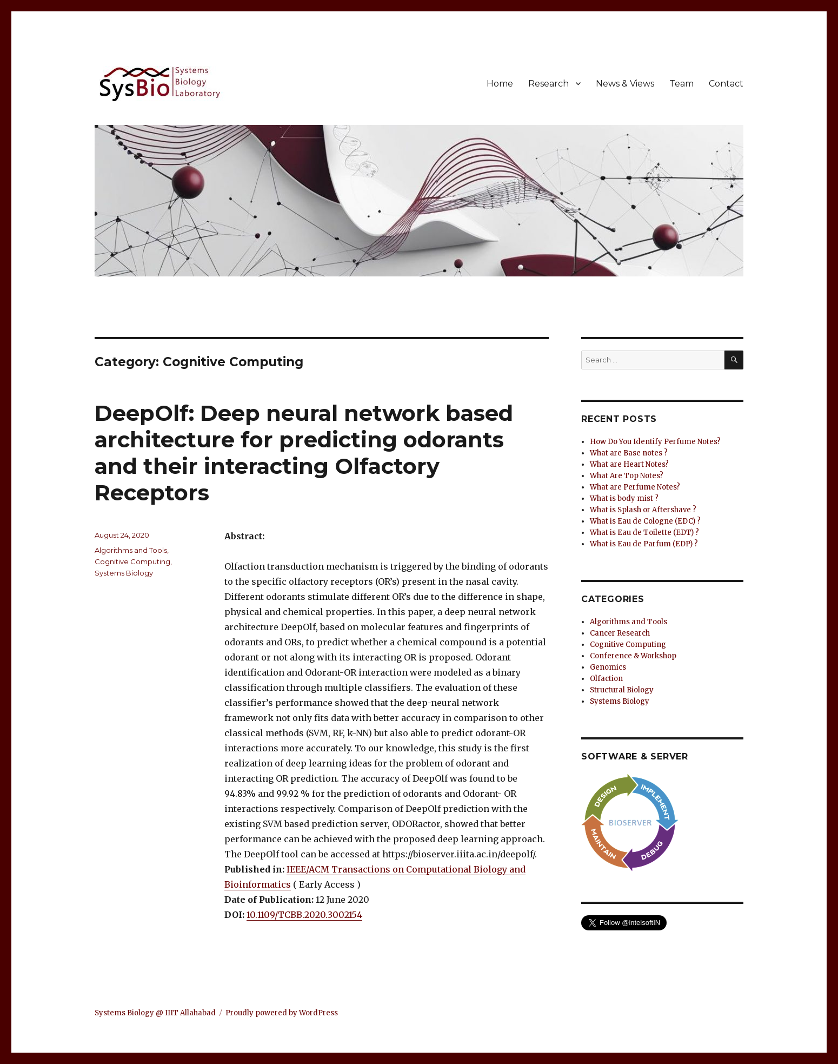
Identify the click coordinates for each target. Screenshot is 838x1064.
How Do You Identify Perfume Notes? (655, 441)
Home (500, 83)
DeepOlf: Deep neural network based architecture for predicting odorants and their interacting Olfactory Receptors (304, 453)
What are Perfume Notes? (635, 487)
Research (548, 83)
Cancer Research (620, 633)
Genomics (608, 667)
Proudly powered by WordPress (281, 1012)
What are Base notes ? (629, 453)
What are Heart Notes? (629, 464)
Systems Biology (124, 573)
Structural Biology (622, 690)
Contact (726, 83)
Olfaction (606, 678)
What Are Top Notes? (626, 475)
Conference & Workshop (633, 655)
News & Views (625, 83)
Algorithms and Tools (131, 550)
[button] (386, 914)
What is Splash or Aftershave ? (643, 509)
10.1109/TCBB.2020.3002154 (304, 914)
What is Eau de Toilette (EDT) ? (644, 532)
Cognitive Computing (132, 561)
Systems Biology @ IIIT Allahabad (155, 1012)
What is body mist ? (624, 498)
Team (681, 83)
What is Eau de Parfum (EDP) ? (644, 543)
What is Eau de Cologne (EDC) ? (645, 521)
